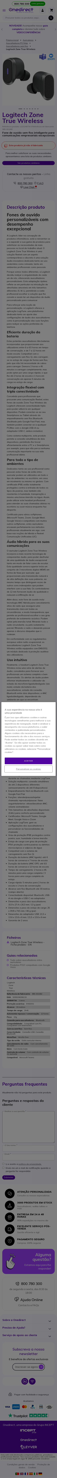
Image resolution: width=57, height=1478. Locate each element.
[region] (28, 739)
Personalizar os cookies (28, 769)
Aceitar (28, 761)
